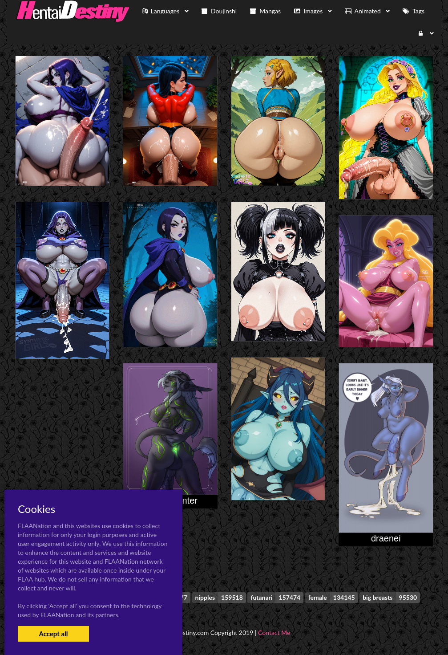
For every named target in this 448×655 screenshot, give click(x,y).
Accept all (53, 634)
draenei (386, 538)
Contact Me (274, 632)
